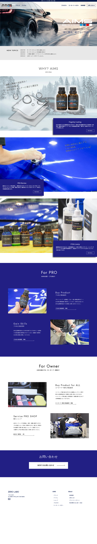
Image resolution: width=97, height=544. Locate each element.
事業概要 (83, 5)
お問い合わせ (91, 5)
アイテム (24, 5)
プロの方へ (64, 5)
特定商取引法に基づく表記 (75, 503)
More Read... (90, 130)
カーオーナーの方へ (74, 5)
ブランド (17, 5)
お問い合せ (72, 497)
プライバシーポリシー (74, 500)
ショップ (56, 500)
